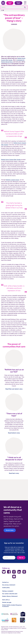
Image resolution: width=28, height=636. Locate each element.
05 (3, 10)
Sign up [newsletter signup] (21, 557)
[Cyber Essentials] (23, 620)
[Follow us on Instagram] (14, 571)
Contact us (5, 582)
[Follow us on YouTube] (14, 576)
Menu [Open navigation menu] (25, 3)
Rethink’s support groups (12, 179)
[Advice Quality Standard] (14, 620)
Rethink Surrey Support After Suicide (11, 159)
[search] (25, 7)
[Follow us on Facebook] (8, 571)
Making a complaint (7, 591)
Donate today (18, 3)
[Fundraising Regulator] (14, 614)
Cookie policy (6, 587)
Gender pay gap (6, 602)
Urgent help (10, 3)
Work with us (6, 599)
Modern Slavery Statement (10, 596)
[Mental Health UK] (23, 614)
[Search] (12, 7)
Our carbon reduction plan (9, 593)
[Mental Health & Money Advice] (5, 614)
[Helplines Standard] (5, 620)
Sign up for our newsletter (14, 543)
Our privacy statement (8, 585)
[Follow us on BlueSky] (3, 571)
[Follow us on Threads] (24, 571)
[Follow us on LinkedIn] (19, 571)
